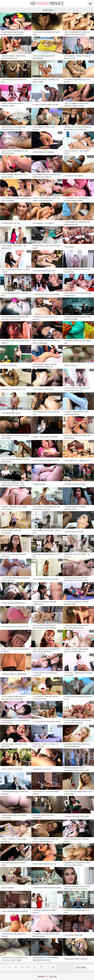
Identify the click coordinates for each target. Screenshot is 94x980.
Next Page (84, 967)
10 (53, 967)
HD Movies (47, 3)
